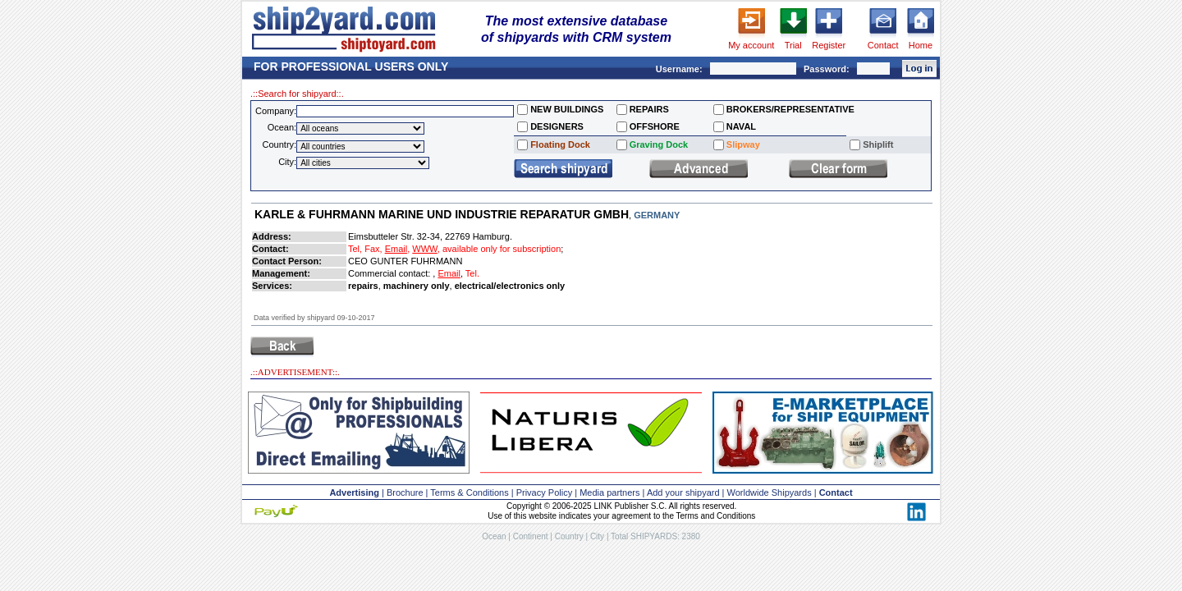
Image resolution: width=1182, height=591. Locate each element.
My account (751, 45)
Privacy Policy (544, 492)
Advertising (354, 492)
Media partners (609, 492)
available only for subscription (501, 249)
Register (828, 45)
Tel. (472, 273)
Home (920, 45)
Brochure (405, 492)
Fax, (373, 249)
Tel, (355, 249)
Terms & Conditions (469, 492)
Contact (883, 45)
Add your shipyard (683, 492)
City (597, 536)
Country (569, 536)
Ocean (494, 536)
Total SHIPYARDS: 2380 (655, 536)
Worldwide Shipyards (769, 492)
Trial (793, 45)
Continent (530, 536)
